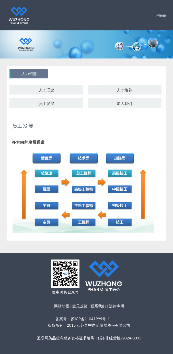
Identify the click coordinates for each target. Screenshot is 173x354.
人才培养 (124, 90)
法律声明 (116, 306)
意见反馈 (80, 306)
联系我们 (98, 306)
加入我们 (124, 103)
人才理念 (46, 90)
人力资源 (29, 74)
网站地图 (61, 306)
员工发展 (46, 103)
